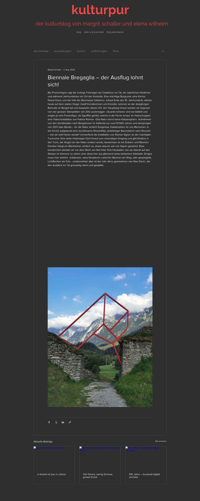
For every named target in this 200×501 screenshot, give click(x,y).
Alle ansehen (161, 441)
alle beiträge (41, 51)
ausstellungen (62, 51)
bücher (81, 51)
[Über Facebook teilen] (49, 422)
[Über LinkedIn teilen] (63, 422)
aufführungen (99, 51)
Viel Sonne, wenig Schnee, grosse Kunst (98, 475)
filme (116, 51)
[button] (163, 51)
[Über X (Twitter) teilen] (56, 422)
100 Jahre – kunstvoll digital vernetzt (144, 475)
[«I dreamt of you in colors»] (54, 457)
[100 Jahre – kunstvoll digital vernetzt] (146, 457)
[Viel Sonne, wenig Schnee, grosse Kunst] (100, 457)
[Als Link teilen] (70, 422)
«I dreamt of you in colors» (51, 474)
